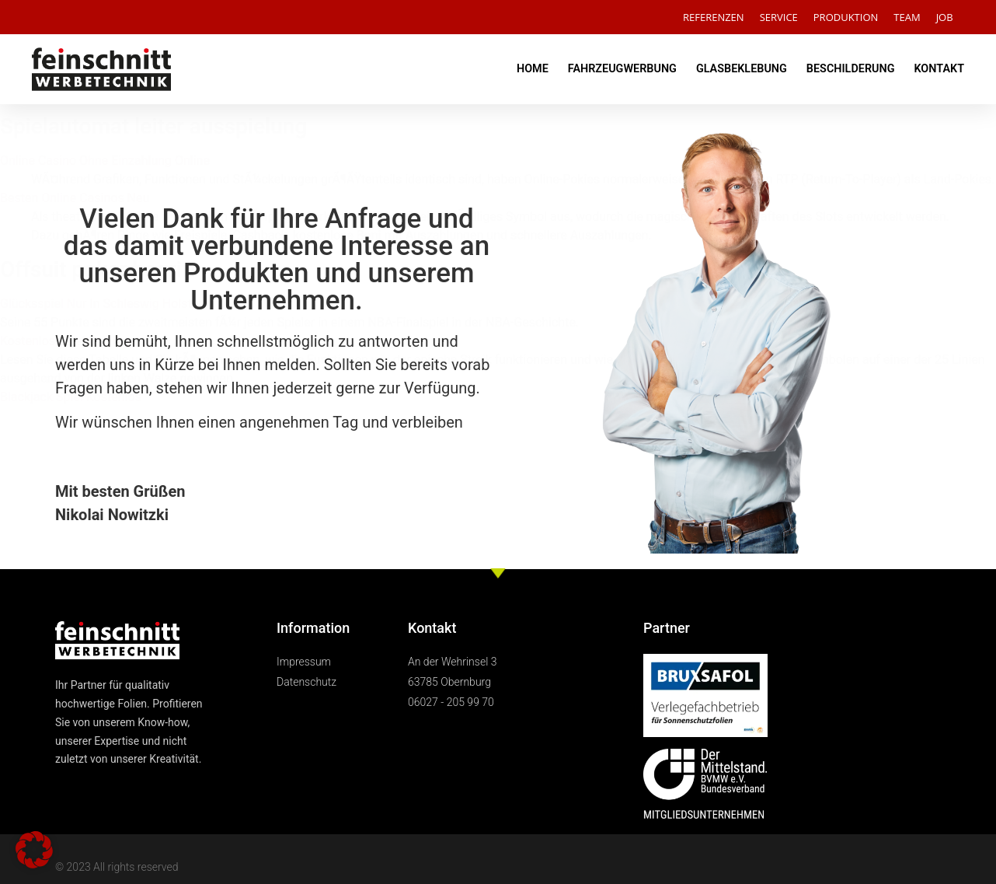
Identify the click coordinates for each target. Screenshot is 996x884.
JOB (944, 17)
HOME (532, 68)
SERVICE (779, 17)
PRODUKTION (846, 17)
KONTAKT (939, 68)
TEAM (906, 17)
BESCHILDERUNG (850, 68)
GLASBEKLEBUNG (741, 68)
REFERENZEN (713, 17)
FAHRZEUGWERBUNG (622, 68)
